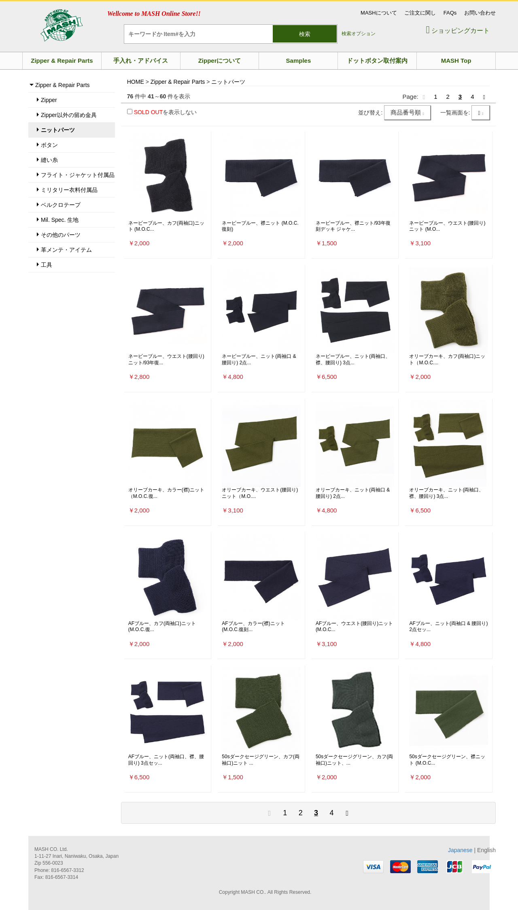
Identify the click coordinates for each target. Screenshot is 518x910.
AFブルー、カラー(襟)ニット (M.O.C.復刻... (253, 627)
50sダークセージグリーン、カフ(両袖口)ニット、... (354, 760)
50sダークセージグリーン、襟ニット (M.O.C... (447, 760)
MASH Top (456, 60)
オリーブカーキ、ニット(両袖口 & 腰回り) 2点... (353, 493)
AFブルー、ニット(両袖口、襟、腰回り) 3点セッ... (166, 760)
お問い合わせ (480, 13)
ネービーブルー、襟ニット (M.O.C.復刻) (260, 226)
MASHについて (379, 13)
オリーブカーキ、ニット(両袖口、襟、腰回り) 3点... (446, 493)
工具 (46, 265)
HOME (135, 82)
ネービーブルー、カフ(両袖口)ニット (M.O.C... (166, 226)
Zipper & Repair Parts (62, 60)
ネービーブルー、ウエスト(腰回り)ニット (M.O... (447, 226)
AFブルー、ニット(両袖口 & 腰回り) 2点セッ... (448, 627)
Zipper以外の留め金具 (69, 115)
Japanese (460, 850)
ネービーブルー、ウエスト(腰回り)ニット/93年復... (166, 359)
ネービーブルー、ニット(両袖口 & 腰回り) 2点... (259, 359)
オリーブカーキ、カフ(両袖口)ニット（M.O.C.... (447, 359)
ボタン (49, 145)
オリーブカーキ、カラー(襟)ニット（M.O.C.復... (166, 493)
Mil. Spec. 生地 (60, 220)
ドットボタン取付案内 (377, 60)
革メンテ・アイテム (66, 250)
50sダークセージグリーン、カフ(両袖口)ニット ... (260, 760)
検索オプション (359, 33)
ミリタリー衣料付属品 (69, 190)
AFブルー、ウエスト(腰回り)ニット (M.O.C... (354, 627)
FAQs (450, 13)
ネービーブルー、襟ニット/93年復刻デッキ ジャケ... (353, 226)
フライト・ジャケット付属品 (78, 175)
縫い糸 (49, 160)
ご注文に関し (420, 13)
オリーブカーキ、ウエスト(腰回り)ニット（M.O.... (260, 493)
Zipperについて (219, 60)
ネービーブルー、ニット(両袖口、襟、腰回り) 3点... (353, 359)
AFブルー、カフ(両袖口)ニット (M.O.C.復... (162, 627)
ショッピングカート (458, 30)
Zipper (49, 100)
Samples (298, 60)
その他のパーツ (61, 235)
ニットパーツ (58, 130)
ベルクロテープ (61, 205)
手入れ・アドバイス (140, 60)
